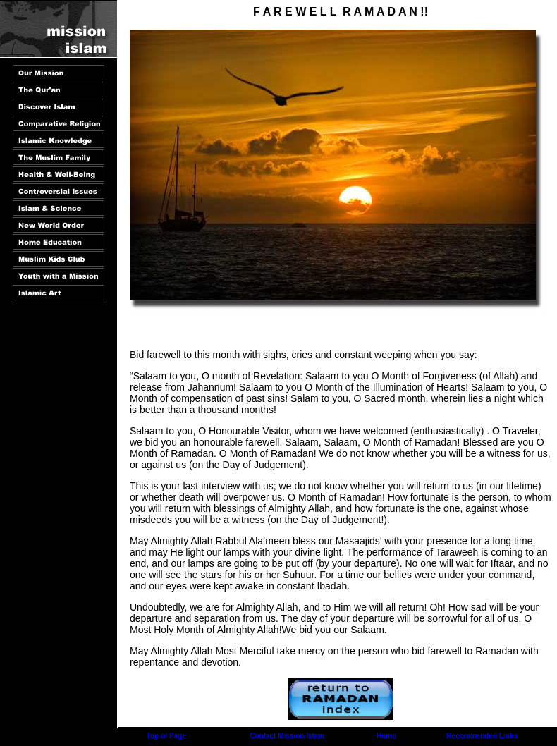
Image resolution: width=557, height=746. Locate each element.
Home (386, 736)
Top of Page (165, 736)
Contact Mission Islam (287, 736)
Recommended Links (482, 736)
